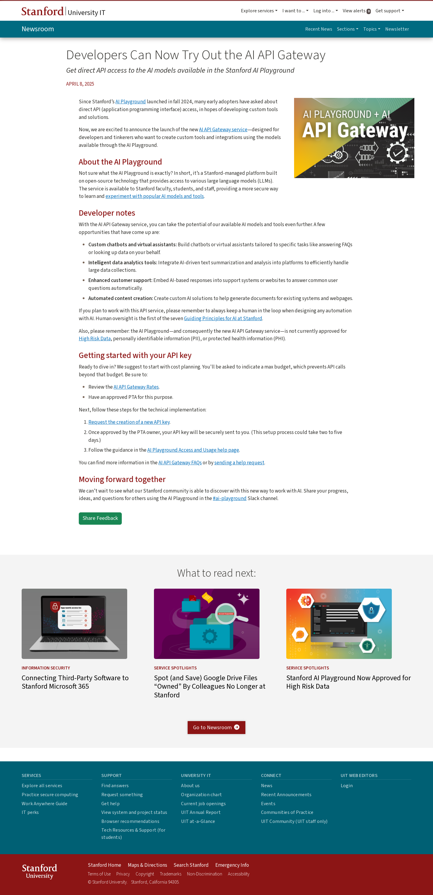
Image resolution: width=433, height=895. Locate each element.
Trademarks (170, 874)
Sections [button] (346, 29)
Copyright (145, 874)
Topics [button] (370, 29)
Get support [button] (388, 11)
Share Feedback (100, 518)
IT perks (30, 812)
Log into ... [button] (323, 11)
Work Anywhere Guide (44, 803)
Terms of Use (99, 874)
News (267, 785)
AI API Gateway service (223, 129)
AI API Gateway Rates (136, 387)
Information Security (46, 681)
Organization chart (201, 794)
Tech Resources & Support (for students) (133, 834)
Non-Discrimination (204, 874)
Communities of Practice (287, 812)
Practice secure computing (50, 794)
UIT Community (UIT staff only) (294, 821)
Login (347, 785)
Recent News (318, 29)
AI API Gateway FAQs (180, 462)
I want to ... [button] (293, 11)
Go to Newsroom (216, 741)
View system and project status (134, 812)
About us (190, 785)
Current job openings (203, 803)
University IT (64, 12)
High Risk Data (95, 338)
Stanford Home (104, 865)
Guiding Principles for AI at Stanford (223, 318)
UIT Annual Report (200, 812)
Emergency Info (232, 865)
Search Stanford (191, 865)
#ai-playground (230, 498)
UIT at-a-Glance (198, 821)
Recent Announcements (286, 794)
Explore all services (42, 785)
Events (268, 803)
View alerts (358, 11)
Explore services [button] (257, 11)
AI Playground (130, 101)
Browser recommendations (130, 821)
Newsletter (397, 29)
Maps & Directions (147, 865)
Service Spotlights (175, 681)
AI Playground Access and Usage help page (193, 450)
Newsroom (38, 29)
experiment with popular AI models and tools (155, 196)
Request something (122, 794)
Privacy (123, 874)
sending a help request (239, 462)
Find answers (115, 785)
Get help (110, 803)
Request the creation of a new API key (129, 422)
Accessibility (239, 874)
